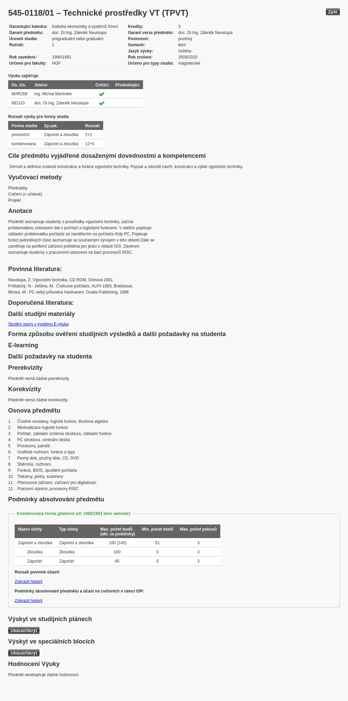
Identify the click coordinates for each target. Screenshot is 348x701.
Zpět (332, 11)
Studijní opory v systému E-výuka (38, 324)
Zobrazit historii (28, 581)
